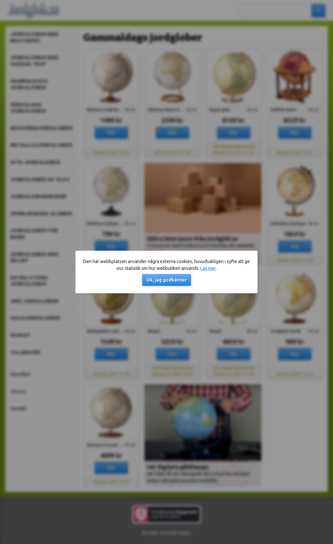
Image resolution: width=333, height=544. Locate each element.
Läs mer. (208, 268)
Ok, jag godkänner (166, 280)
